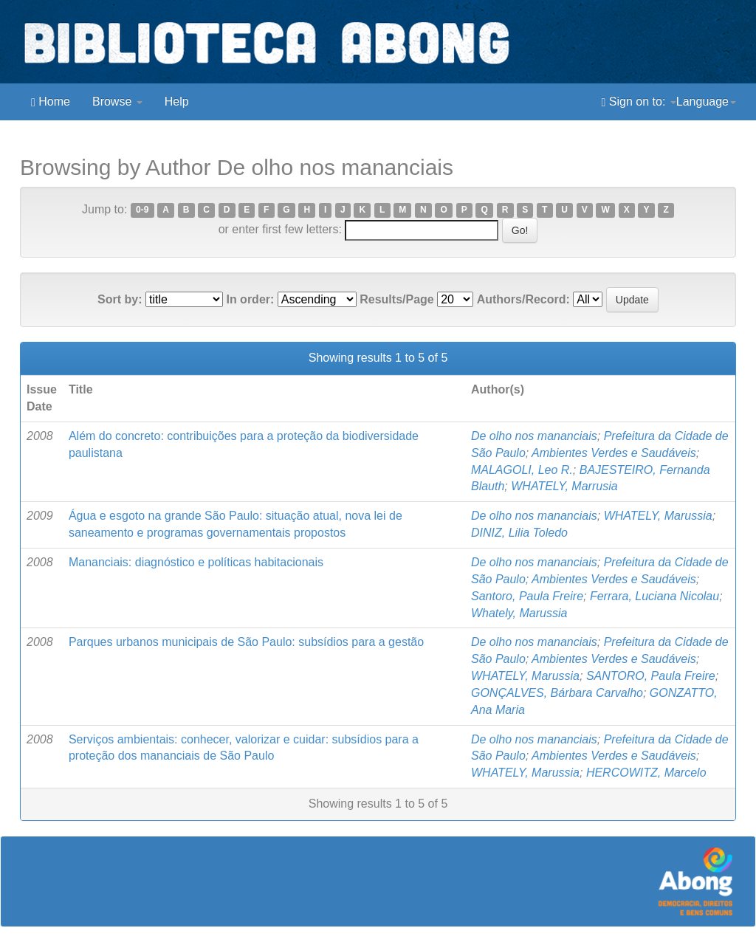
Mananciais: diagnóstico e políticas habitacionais (196, 562)
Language (706, 101)
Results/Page (396, 299)
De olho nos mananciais (534, 436)
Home (50, 102)
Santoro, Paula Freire (527, 596)
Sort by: (119, 299)
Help (177, 101)
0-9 (142, 210)
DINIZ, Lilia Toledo (519, 532)
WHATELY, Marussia (658, 515)
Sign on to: (639, 102)
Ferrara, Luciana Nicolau (654, 596)
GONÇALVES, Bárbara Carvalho (557, 693)
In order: (250, 299)
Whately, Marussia (519, 613)
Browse (117, 101)
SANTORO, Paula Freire (650, 676)
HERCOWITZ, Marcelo (646, 772)
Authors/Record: (523, 299)
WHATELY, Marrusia (564, 486)
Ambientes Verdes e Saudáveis (614, 453)
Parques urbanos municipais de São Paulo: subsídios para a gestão (246, 642)
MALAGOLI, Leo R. (522, 470)
